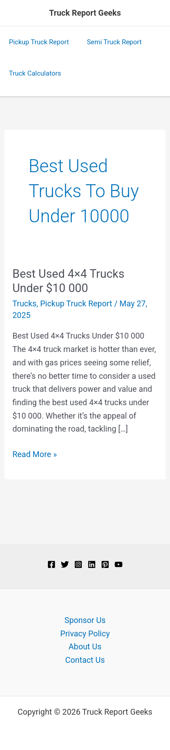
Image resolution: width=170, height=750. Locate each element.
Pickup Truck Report (39, 42)
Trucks (25, 303)
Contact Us (85, 660)
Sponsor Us (85, 620)
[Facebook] (51, 564)
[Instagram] (78, 564)
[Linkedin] (92, 564)
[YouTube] (119, 564)
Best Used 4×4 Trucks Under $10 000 (69, 281)
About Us (84, 646)
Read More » (35, 454)
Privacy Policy (85, 633)
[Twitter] (65, 564)
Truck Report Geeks (85, 12)
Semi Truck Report (114, 42)
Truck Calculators (35, 73)
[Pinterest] (105, 564)
